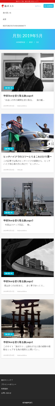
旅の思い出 (7, 13)
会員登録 (50, 6)
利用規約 (4, 389)
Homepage (20, 42)
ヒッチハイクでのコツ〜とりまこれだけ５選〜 (27, 156)
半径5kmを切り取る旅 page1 (18, 342)
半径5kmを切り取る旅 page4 (18, 95)
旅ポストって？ (7, 380)
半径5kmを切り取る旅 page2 (18, 281)
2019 (30, 42)
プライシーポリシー (8, 384)
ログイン (38, 6)
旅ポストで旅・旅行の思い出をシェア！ (27, 1)
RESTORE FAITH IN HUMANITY (14, 26)
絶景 (4, 19)
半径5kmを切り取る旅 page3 (18, 220)
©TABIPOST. (28, 403)
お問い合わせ (6, 393)
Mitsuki (20, 170)
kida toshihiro (22, 106)
